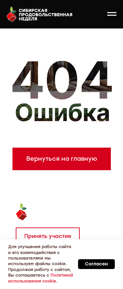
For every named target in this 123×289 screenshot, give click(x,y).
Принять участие (47, 236)
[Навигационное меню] (111, 14)
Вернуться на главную (61, 158)
